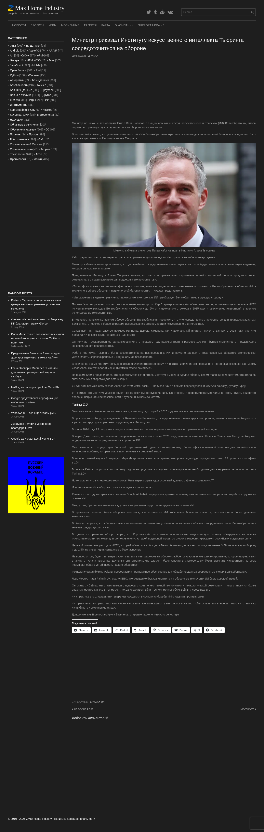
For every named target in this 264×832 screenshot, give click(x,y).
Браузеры (48, 90)
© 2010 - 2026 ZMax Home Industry (30, 818)
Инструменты (18, 104)
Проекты (37, 25)
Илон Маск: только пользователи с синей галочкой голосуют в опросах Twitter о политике (37, 338)
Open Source (18, 70)
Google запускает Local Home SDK (33, 438)
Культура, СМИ (19, 114)
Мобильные (70, 25)
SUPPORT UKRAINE (151, 25)
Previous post (83, 709)
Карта (105, 25)
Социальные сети (21, 149)
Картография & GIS (22, 109)
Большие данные (21, 90)
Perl (38, 70)
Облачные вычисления (24, 124)
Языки (38, 159)
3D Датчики (33, 45)
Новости (19, 25)
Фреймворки (18, 159)
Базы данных (40, 80)
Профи (33, 134)
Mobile (36, 65)
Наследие (16, 119)
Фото (39, 154)
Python (14, 75)
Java (52, 60)
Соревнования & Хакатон (26, 144)
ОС (48, 129)
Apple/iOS (35, 50)
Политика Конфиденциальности (74, 818)
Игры (52, 25)
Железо (15, 99)
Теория (45, 149)
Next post (247, 709)
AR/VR (53, 50)
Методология (45, 114)
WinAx (94, 55)
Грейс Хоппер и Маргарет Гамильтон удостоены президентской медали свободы (34, 372)
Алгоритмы (17, 80)
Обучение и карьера (23, 129)
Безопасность (19, 85)
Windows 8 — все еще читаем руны (34, 413)
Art (11, 55)
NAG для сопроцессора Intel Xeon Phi (35, 387)
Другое (46, 95)
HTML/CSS (34, 60)
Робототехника (19, 139)
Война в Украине (21, 95)
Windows (33, 75)
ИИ (47, 99)
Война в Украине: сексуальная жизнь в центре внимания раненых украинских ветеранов (36, 304)
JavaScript (16, 65)
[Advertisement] (164, 89)
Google (14, 60)
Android (14, 50)
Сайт (41, 139)
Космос (47, 109)
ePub (40, 55)
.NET (13, 45)
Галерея (90, 25)
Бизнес (41, 85)
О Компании (124, 25)
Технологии (96, 701)
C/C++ (25, 55)
